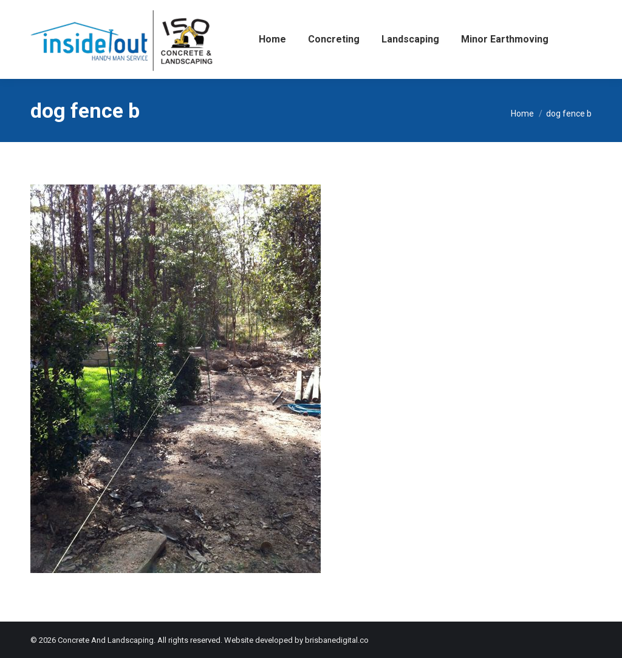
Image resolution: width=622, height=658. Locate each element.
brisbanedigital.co (337, 640)
